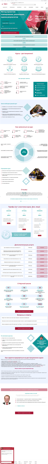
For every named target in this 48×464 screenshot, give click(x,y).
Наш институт (5, 7)
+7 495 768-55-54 (14, 2)
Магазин (37, 7)
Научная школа (12, 7)
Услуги (25, 7)
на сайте (9, 364)
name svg (10, 59)
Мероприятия (19, 7)
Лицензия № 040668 (4, 29)
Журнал (42, 7)
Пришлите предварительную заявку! (10, 32)
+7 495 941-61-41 (21, 2)
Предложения (31, 7)
